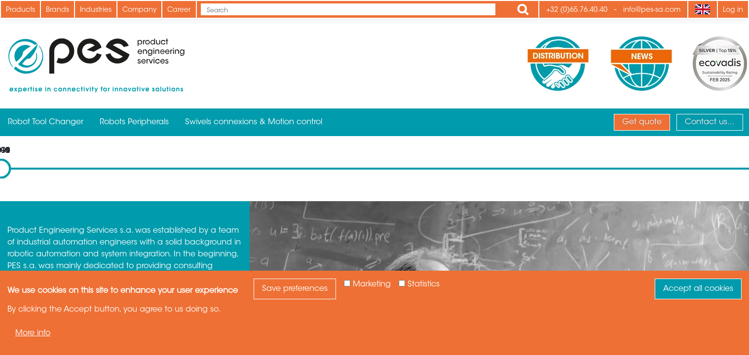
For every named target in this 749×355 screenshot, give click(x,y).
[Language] (702, 9)
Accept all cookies (698, 289)
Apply (523, 9)
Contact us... (710, 122)
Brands (57, 10)
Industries (96, 10)
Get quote (642, 122)
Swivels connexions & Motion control (253, 122)
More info (32, 333)
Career (179, 10)
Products (20, 10)
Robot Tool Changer (45, 122)
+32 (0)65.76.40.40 (576, 10)
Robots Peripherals (134, 122)
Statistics (424, 284)
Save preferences (295, 289)
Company (139, 10)
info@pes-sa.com (651, 10)
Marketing (372, 284)
